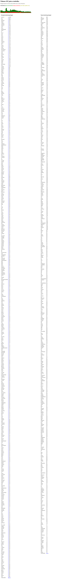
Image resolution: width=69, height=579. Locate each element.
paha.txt (9, 577)
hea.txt (47, 553)
